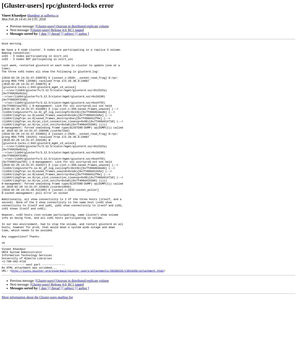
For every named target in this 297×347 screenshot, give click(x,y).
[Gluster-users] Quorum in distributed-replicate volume (72, 26)
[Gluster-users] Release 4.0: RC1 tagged (57, 30)
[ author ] (83, 33)
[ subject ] (69, 33)
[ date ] (44, 33)
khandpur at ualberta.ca (43, 15)
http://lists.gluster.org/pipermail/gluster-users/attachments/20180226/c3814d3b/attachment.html (87, 317)
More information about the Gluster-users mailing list (37, 343)
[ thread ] (55, 33)
